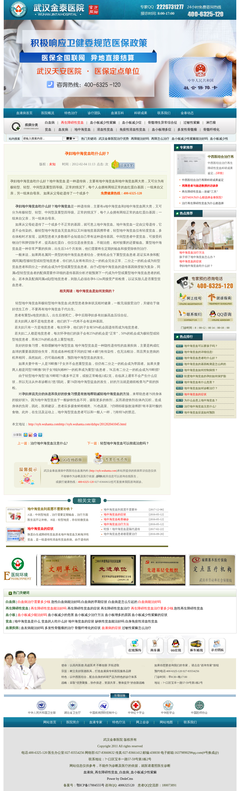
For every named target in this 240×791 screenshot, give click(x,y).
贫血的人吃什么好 (54, 621)
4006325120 (126, 785)
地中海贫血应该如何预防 (199, 412)
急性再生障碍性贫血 (188, 608)
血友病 (63, 129)
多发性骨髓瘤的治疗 (59, 628)
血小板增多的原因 (118, 615)
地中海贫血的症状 (81, 621)
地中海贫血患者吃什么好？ (201, 358)
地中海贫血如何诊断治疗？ (201, 388)
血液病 (88, 772)
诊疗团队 (94, 113)
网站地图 (166, 722)
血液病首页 (24, 113)
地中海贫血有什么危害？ (199, 382)
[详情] (219, 173)
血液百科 (117, 113)
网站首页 (49, 722)
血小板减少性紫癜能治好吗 (190, 138)
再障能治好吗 (140, 138)
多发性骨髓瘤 (187, 129)
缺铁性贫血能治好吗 (109, 621)
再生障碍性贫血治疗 (116, 608)
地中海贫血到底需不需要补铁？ (50, 509)
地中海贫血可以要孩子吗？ (201, 346)
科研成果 (140, 113)
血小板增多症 (161, 129)
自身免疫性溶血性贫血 (141, 621)
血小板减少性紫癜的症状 (149, 615)
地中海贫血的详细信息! (198, 352)
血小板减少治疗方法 (89, 615)
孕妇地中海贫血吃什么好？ (196, 265)
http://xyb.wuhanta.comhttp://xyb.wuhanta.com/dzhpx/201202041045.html (77, 424)
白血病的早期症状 (94, 602)
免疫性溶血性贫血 (133, 129)
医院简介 (72, 722)
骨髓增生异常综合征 (162, 122)
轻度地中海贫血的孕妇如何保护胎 (205, 376)
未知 (52, 164)
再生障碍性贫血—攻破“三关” (200, 191)
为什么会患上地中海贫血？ (201, 400)
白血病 (50, 122)
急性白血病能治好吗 (65, 602)
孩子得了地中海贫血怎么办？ (197, 257)
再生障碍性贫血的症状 (83, 608)
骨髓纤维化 (211, 129)
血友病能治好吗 (32, 628)
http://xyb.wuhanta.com (103, 470)
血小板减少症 (132, 122)
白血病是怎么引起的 (122, 602)
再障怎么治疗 (160, 138)
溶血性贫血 (105, 129)
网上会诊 (142, 722)
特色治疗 (70, 113)
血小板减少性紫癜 (103, 122)
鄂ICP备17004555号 (90, 785)
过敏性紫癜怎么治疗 (136, 628)
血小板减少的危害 (61, 615)
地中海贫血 (82, 129)
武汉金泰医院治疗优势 (114, 138)
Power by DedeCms (120, 779)
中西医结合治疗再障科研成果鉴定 (203, 180)
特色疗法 (118, 722)
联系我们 (163, 113)
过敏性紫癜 (191, 122)
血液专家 (95, 722)
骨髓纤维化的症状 (88, 628)
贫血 (48, 129)
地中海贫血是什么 (27, 621)
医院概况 (47, 113)
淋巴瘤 (211, 122)
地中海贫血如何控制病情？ (201, 370)
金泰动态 (187, 113)
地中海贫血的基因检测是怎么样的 (205, 364)
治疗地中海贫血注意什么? (49, 443)
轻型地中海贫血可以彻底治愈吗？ (124, 443)
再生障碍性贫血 (106, 772)
